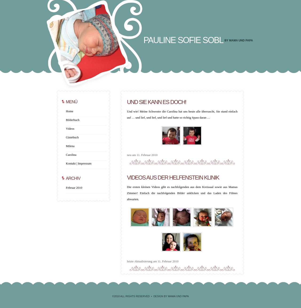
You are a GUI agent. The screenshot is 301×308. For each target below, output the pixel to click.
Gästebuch (72, 137)
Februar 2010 (74, 187)
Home (69, 111)
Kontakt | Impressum (78, 163)
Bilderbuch (72, 120)
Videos (70, 128)
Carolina (71, 154)
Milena (70, 146)
